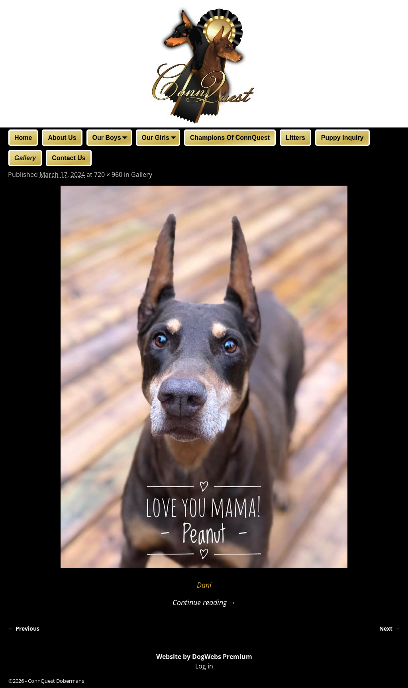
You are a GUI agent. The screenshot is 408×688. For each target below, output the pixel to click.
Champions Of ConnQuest (230, 137)
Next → (389, 628)
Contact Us (68, 158)
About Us (62, 137)
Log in (204, 666)
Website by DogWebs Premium (204, 656)
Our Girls (160, 138)
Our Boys (111, 138)
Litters (295, 137)
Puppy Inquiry (342, 137)
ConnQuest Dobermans (56, 680)
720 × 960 (108, 174)
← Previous (23, 628)
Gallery (25, 158)
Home (23, 137)
